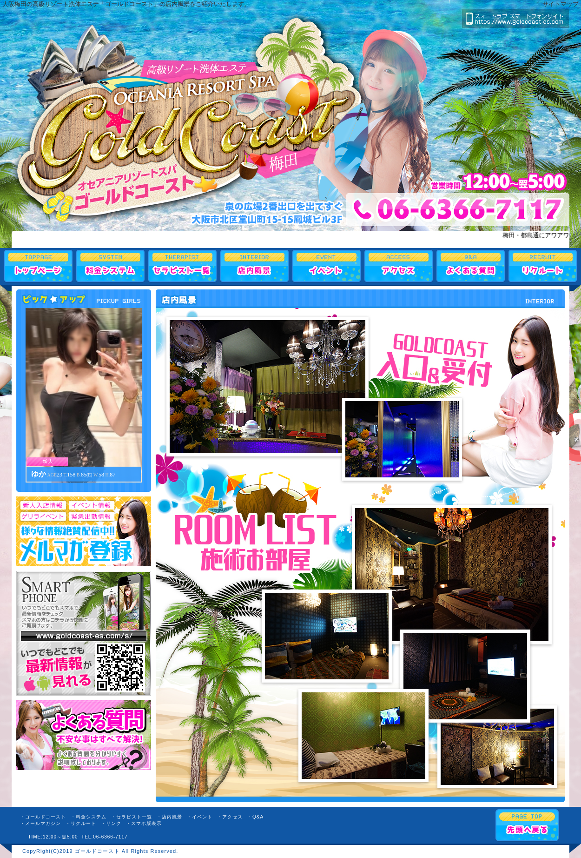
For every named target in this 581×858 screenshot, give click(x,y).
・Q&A (255, 816)
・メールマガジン (40, 823)
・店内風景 (169, 816)
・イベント (199, 816)
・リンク (111, 823)
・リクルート (81, 823)
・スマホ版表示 (144, 823)
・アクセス (230, 816)
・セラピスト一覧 (131, 816)
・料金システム (88, 816)
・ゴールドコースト (43, 816)
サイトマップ (560, 3)
